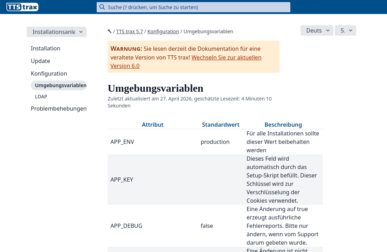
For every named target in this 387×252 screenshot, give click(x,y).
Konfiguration (49, 73)
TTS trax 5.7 (129, 31)
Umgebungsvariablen (61, 85)
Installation (45, 48)
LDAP (41, 96)
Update (40, 61)
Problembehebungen (59, 108)
